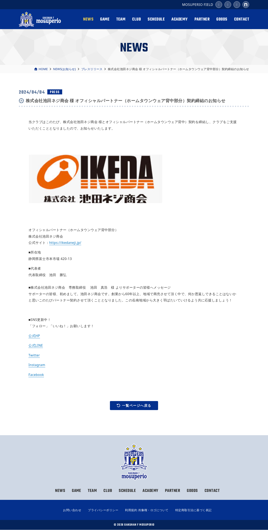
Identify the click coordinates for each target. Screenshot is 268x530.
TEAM (120, 19)
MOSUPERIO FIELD (197, 4)
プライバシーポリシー (103, 510)
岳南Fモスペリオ (40, 19)
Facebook (36, 374)
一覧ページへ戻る (134, 405)
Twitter (34, 355)
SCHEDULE (156, 19)
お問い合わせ (72, 510)
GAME (105, 19)
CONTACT (241, 19)
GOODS (221, 19)
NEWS (88, 19)
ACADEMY (179, 19)
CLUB (136, 19)
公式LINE (35, 345)
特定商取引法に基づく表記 (193, 510)
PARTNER (202, 19)
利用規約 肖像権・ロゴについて (146, 510)
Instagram (37, 365)
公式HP (34, 335)
